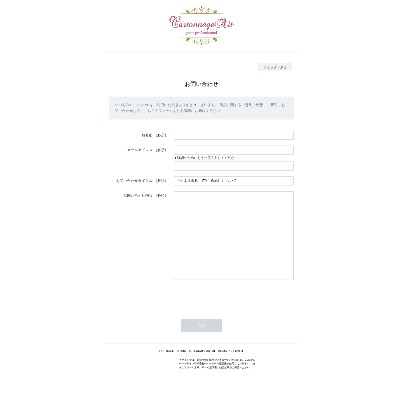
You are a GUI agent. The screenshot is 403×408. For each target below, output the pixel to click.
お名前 (147, 135)
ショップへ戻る (275, 67)
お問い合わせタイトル (134, 181)
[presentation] (216, 313)
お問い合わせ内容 (138, 195)
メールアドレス (140, 150)
